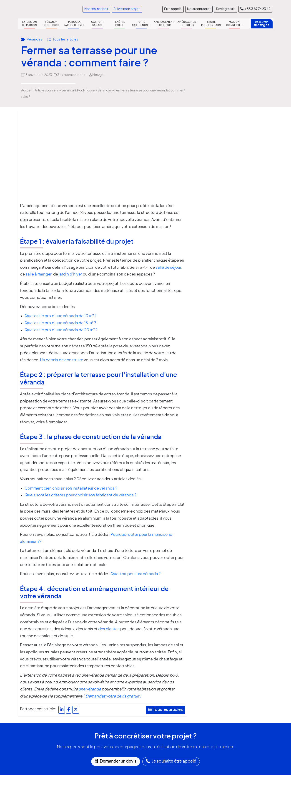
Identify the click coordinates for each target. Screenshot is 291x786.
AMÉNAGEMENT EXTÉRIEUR (164, 23)
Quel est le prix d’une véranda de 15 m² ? (60, 323)
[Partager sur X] (75, 710)
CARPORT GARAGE (97, 23)
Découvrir (261, 24)
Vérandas (35, 39)
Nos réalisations (96, 9)
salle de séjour (168, 267)
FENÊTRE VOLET (119, 23)
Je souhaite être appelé (171, 761)
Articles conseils (47, 90)
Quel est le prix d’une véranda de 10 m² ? (60, 316)
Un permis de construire (61, 360)
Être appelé (173, 9)
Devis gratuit (225, 9)
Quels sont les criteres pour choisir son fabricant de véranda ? (80, 495)
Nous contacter (199, 9)
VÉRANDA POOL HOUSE (51, 23)
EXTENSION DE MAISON (29, 23)
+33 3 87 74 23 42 (255, 9)
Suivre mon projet (126, 9)
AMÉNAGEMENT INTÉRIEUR (188, 23)
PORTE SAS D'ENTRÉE (141, 23)
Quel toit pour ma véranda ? (135, 574)
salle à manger (38, 274)
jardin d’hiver (70, 274)
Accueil (26, 90)
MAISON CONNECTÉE (234, 23)
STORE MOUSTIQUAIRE (211, 23)
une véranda (89, 689)
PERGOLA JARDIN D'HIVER (74, 23)
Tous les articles (65, 39)
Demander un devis (115, 761)
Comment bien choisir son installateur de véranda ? (71, 488)
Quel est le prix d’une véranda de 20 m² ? (61, 330)
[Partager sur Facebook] (68, 710)
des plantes (109, 629)
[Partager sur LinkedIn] (61, 710)
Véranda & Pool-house (78, 90)
